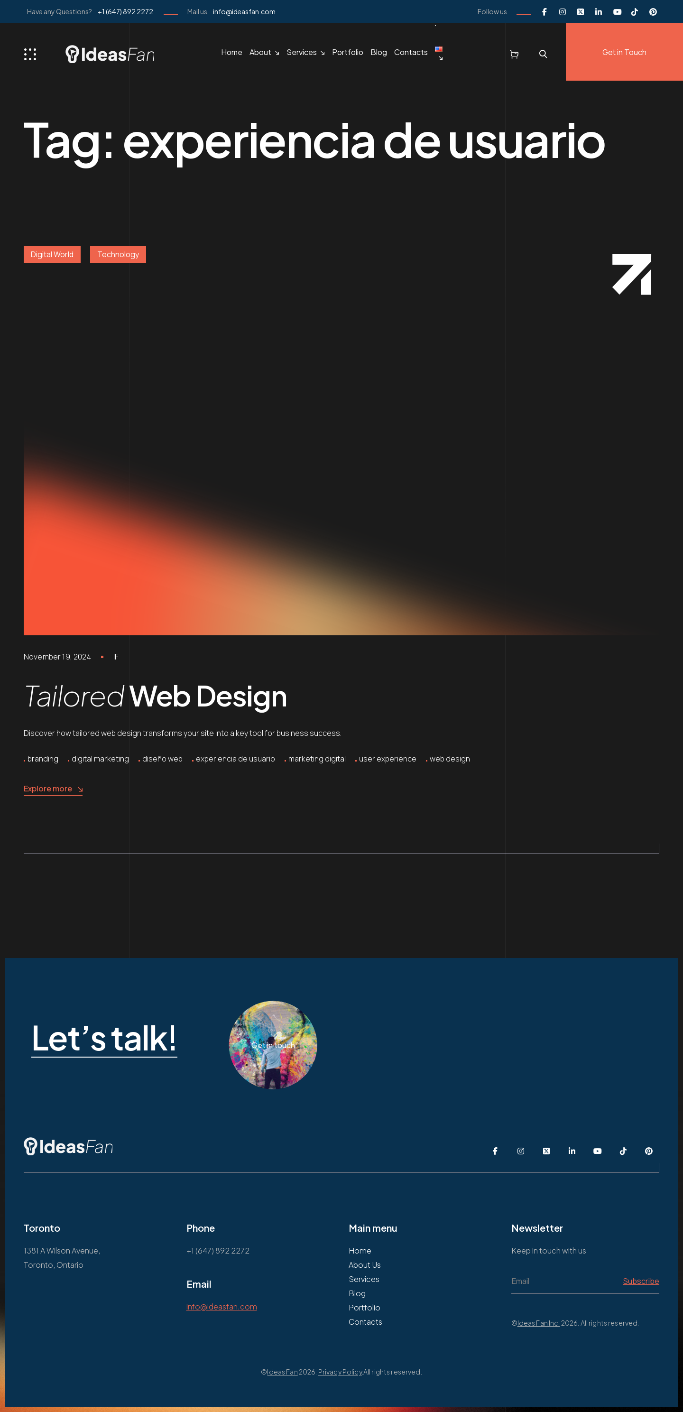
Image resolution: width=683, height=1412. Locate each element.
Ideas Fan (282, 1371)
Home (231, 52)
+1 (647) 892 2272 (125, 11)
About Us (365, 1265)
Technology (118, 254)
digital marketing (100, 758)
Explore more (53, 789)
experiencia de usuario (235, 758)
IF (116, 656)
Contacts (411, 52)
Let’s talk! (180, 1038)
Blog (378, 52)
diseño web (162, 758)
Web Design (155, 695)
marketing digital (317, 758)
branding (43, 758)
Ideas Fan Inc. (538, 1323)
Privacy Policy (340, 1371)
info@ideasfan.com (244, 11)
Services (301, 52)
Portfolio (347, 52)
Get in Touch (624, 52)
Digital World (52, 254)
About (260, 52)
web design (450, 758)
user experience (387, 758)
